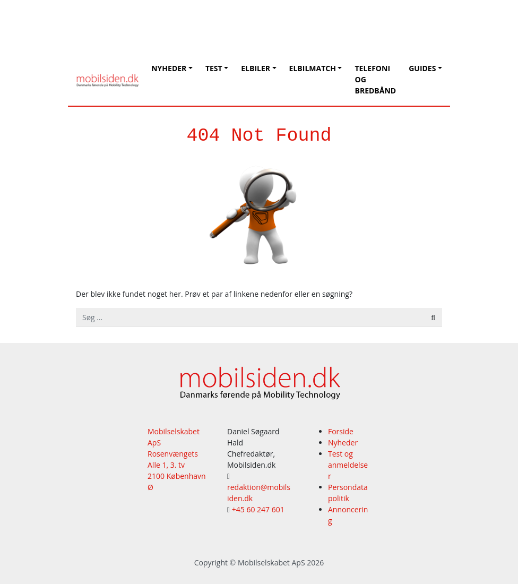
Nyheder (168, 68)
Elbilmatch (312, 68)
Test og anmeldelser (348, 465)
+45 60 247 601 (258, 509)
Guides (422, 68)
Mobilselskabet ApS (271, 562)
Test (213, 68)
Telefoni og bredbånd (375, 79)
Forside (340, 431)
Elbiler (255, 68)
